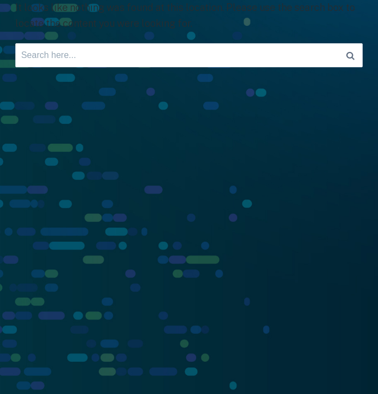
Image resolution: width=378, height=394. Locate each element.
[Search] (350, 55)
